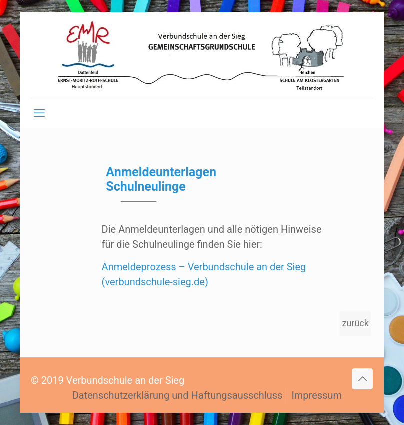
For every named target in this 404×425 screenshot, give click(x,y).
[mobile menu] (39, 113)
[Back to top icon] (362, 378)
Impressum (317, 395)
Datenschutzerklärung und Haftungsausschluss (177, 395)
